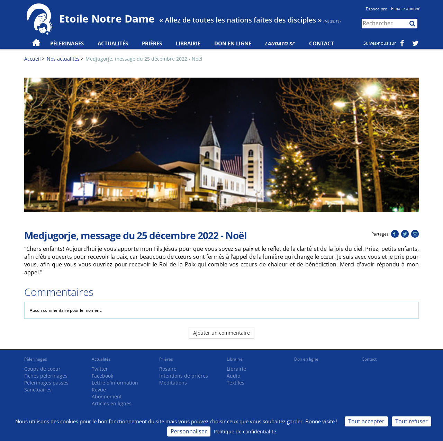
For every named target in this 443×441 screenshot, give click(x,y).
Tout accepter (366, 421)
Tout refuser (411, 421)
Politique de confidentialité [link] (245, 431)
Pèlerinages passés (46, 382)
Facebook (102, 375)
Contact (321, 43)
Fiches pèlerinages (45, 375)
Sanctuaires (38, 389)
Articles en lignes (112, 403)
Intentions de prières (183, 375)
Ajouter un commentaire (221, 332)
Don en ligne (232, 43)
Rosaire (168, 368)
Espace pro (376, 9)
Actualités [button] (113, 43)
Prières (152, 43)
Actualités (101, 359)
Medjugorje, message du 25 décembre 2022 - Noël (143, 58)
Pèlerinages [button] (67, 43)
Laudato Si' (280, 43)
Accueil (32, 58)
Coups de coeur (42, 368)
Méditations (173, 382)
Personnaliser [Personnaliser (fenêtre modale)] (189, 431)
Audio (233, 375)
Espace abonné (406, 8)
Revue (99, 389)
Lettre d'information (115, 382)
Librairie (188, 43)
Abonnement (107, 396)
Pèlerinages (35, 359)
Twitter (100, 368)
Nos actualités (63, 58)
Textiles (235, 382)
